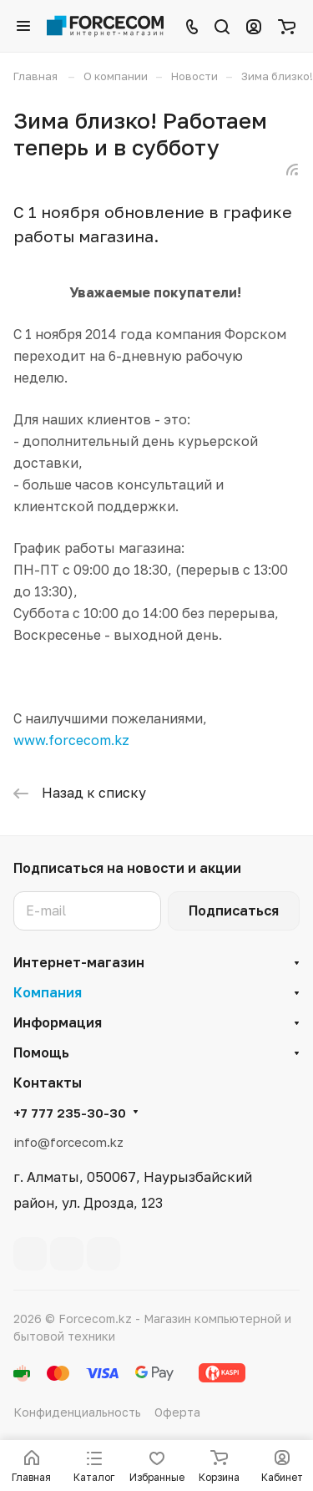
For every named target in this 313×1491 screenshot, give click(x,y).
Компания (47, 992)
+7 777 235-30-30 (69, 1112)
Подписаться (234, 910)
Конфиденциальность (77, 1412)
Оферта (177, 1412)
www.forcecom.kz (71, 740)
